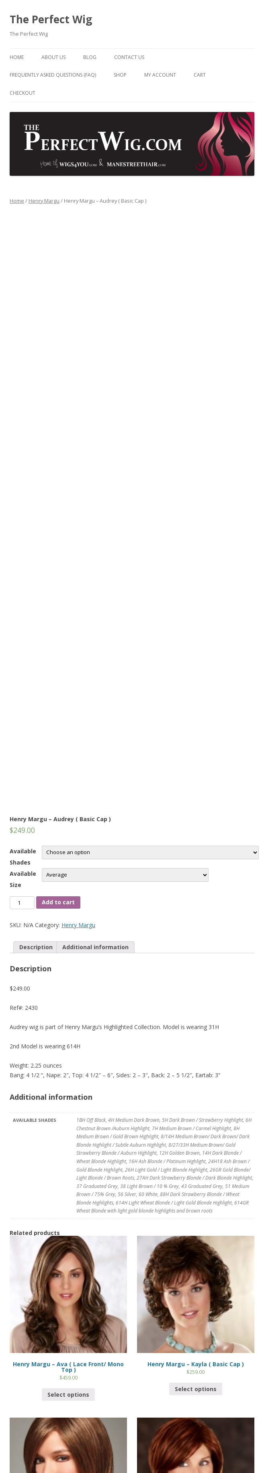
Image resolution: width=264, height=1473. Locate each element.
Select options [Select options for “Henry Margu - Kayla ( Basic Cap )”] (196, 1389)
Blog (89, 57)
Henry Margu (44, 200)
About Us (53, 57)
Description (36, 947)
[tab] (36, 947)
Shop (120, 74)
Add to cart (58, 902)
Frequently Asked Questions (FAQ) (53, 74)
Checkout (22, 93)
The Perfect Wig (51, 19)
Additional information (95, 947)
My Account (160, 74)
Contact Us (129, 57)
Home (17, 57)
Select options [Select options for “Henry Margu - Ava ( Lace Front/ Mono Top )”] (68, 1394)
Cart (200, 74)
